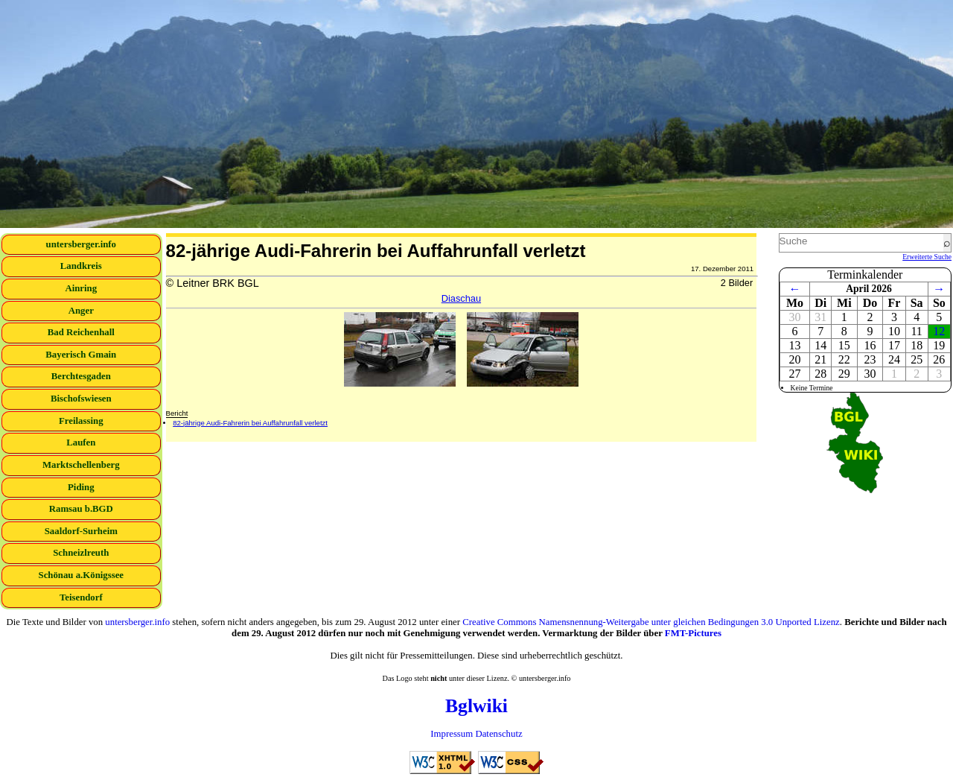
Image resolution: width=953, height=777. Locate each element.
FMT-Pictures (693, 633)
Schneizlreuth (81, 553)
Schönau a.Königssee (81, 575)
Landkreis (81, 266)
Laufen (80, 442)
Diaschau (461, 298)
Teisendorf (81, 597)
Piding (81, 487)
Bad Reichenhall (81, 332)
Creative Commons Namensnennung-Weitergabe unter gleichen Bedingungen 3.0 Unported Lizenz (651, 622)
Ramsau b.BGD (81, 509)
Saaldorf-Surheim (81, 531)
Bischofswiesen (81, 398)
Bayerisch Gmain (80, 354)
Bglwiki (476, 706)
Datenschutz (498, 734)
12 (939, 331)
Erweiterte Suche (927, 257)
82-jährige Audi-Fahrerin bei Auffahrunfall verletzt (250, 423)
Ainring (81, 288)
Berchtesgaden (81, 376)
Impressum (451, 734)
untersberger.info (81, 244)
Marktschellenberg (81, 465)
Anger (81, 310)
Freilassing (81, 421)
